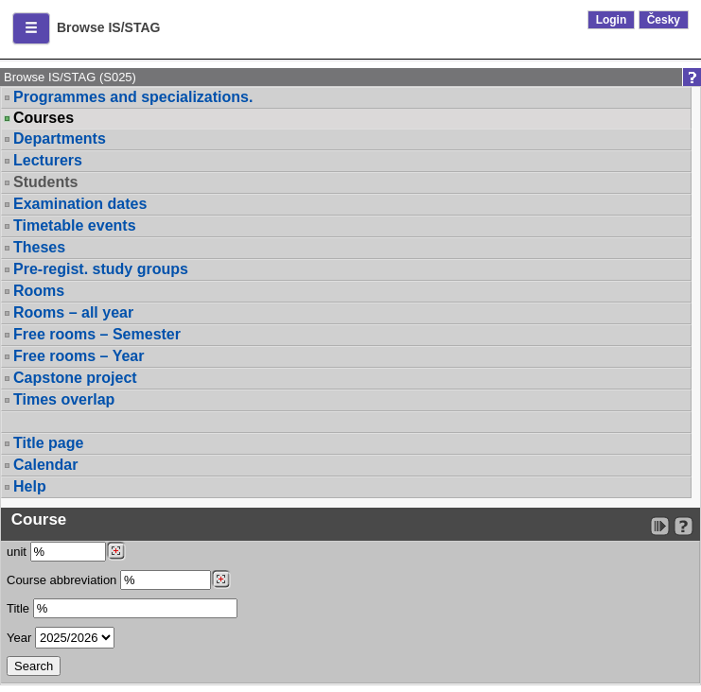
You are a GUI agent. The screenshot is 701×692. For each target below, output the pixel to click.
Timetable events (74, 225)
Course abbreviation (61, 580)
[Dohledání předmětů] (221, 579)
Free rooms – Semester (97, 334)
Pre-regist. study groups (100, 269)
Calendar (45, 465)
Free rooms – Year (78, 356)
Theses (39, 247)
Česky (663, 19)
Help (29, 486)
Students (45, 182)
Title (18, 608)
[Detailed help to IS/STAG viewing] (683, 526)
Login (611, 19)
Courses (43, 118)
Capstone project (75, 378)
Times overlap (63, 399)
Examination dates (80, 204)
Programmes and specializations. (133, 97)
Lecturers (47, 160)
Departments (59, 138)
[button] (31, 28)
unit (16, 552)
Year (19, 638)
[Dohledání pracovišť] (116, 551)
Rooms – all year (73, 312)
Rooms (38, 291)
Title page (48, 443)
